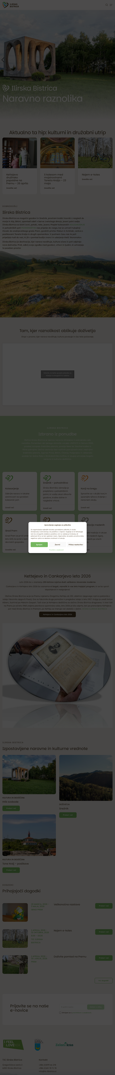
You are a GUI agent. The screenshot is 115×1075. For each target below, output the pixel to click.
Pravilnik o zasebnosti (56, 550)
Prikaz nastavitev (76, 544)
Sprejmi (39, 544)
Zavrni (57, 544)
